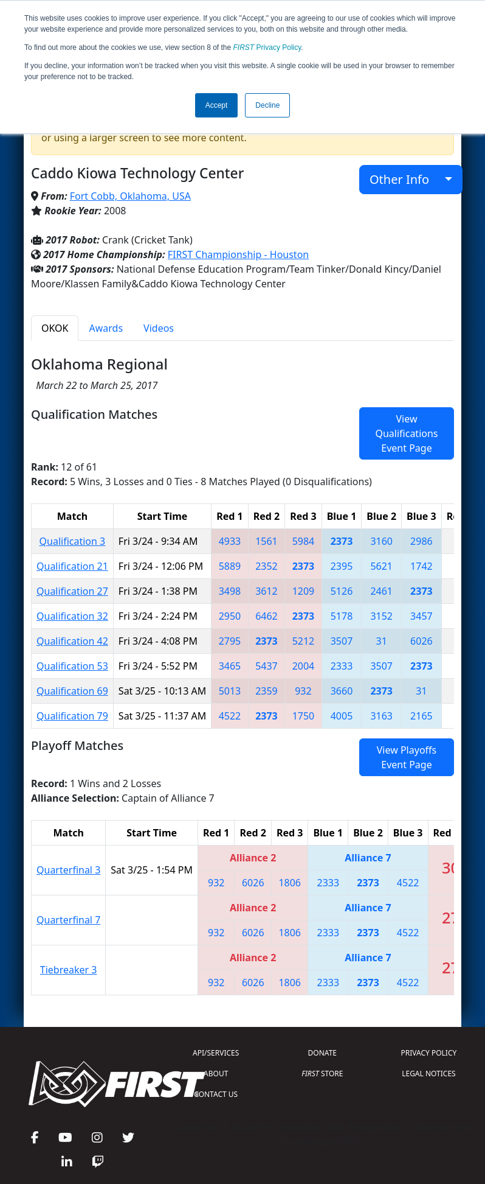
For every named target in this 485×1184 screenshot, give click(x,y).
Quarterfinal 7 (68, 920)
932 (303, 691)
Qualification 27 (72, 591)
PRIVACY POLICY (429, 1053)
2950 (230, 616)
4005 (342, 716)
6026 (421, 641)
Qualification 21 (72, 566)
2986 (421, 541)
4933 (230, 541)
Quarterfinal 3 (68, 870)
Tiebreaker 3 (68, 969)
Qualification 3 (73, 541)
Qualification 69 (72, 691)
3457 (421, 616)
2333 (342, 666)
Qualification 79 (72, 716)
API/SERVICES (216, 1053)
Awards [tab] (106, 328)
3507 (342, 641)
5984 (303, 541)
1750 (303, 716)
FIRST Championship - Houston (238, 254)
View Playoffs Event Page (406, 757)
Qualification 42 (72, 641)
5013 (230, 691)
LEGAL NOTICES (429, 1073)
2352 (266, 566)
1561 (266, 541)
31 (381, 641)
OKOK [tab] (54, 328)
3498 (230, 591)
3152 (381, 616)
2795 (230, 641)
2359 (266, 691)
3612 (266, 591)
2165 (421, 716)
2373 (342, 541)
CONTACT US (216, 1094)
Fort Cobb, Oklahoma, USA (130, 196)
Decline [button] (267, 105)
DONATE (322, 1053)
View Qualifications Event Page (406, 433)
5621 (381, 566)
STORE (322, 1073)
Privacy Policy (267, 47)
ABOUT (216, 1073)
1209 (303, 591)
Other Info (406, 179)
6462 (266, 616)
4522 (230, 716)
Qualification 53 (72, 666)
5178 (342, 616)
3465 (230, 666)
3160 (381, 541)
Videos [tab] (158, 328)
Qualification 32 (72, 616)
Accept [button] (216, 105)
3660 (342, 691)
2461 (381, 591)
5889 (230, 566)
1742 (421, 566)
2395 (342, 566)
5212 (303, 641)
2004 (303, 666)
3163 (381, 716)
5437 (266, 666)
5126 (342, 591)
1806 (289, 882)
